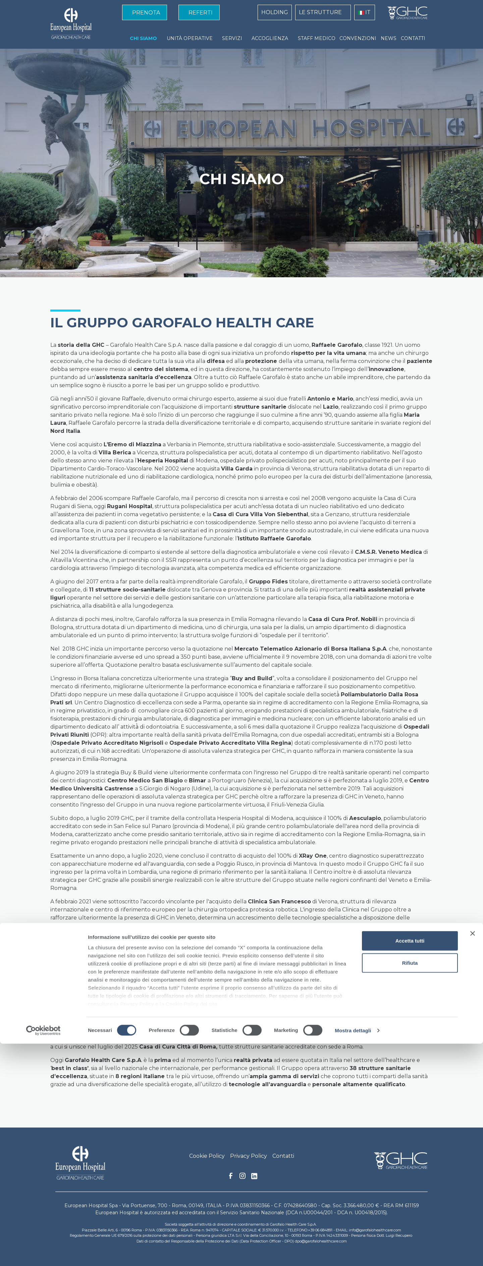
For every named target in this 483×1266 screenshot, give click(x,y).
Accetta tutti (410, 1163)
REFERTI (201, 12)
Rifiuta (410, 1185)
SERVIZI (232, 38)
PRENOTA (146, 12)
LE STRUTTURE (320, 12)
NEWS (388, 38)
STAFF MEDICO (316, 38)
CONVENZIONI (357, 38)
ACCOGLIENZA (270, 38)
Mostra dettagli (353, 1253)
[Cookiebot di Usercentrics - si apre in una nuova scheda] (43, 1253)
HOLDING (274, 12)
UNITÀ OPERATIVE (190, 38)
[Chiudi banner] (472, 1156)
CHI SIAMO (143, 38)
